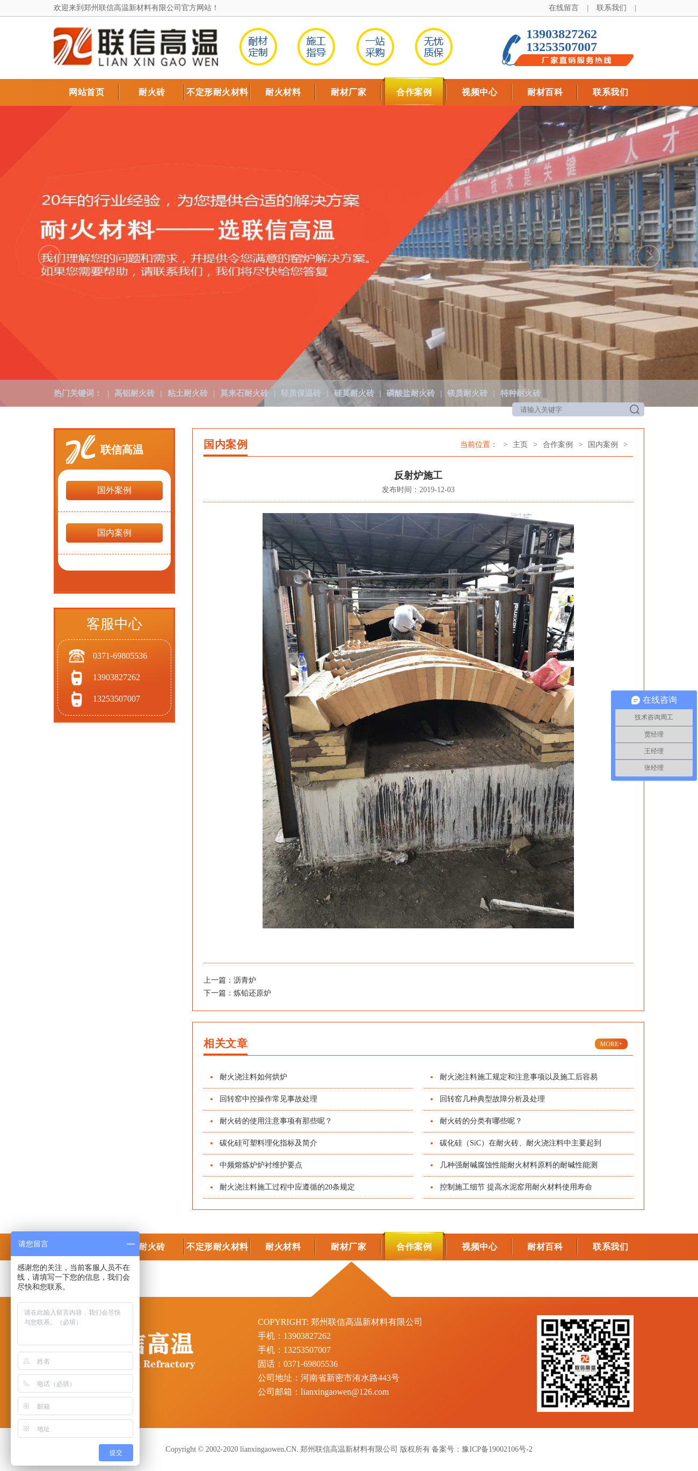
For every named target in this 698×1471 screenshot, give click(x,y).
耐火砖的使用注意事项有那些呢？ (276, 1121)
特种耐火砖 (520, 393)
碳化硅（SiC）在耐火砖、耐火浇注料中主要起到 (520, 1143)
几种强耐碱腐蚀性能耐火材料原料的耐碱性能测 (519, 1165)
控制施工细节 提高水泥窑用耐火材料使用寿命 (516, 1187)
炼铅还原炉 (252, 993)
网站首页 (86, 92)
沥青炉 (245, 980)
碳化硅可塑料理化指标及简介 (268, 1143)
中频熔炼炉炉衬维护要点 (261, 1165)
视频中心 (479, 92)
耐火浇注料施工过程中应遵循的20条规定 (287, 1187)
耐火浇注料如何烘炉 (253, 1077)
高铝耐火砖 (134, 393)
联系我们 (612, 8)
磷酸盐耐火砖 (411, 393)
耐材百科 (545, 92)
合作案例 (414, 92)
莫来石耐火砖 (244, 393)
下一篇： (218, 993)
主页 (520, 445)
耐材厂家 (348, 92)
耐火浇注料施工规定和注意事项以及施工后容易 (519, 1077)
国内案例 (114, 532)
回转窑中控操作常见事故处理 (268, 1099)
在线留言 (564, 8)
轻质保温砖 (301, 393)
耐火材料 (283, 92)
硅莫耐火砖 (354, 393)
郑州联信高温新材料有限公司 (132, 8)
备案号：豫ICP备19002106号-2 (482, 1449)
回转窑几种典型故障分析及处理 (492, 1099)
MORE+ (611, 1044)
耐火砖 (152, 92)
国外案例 (114, 490)
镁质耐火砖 (467, 393)
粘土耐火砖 (188, 393)
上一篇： (218, 980)
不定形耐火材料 (217, 92)
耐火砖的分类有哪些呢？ (481, 1121)
